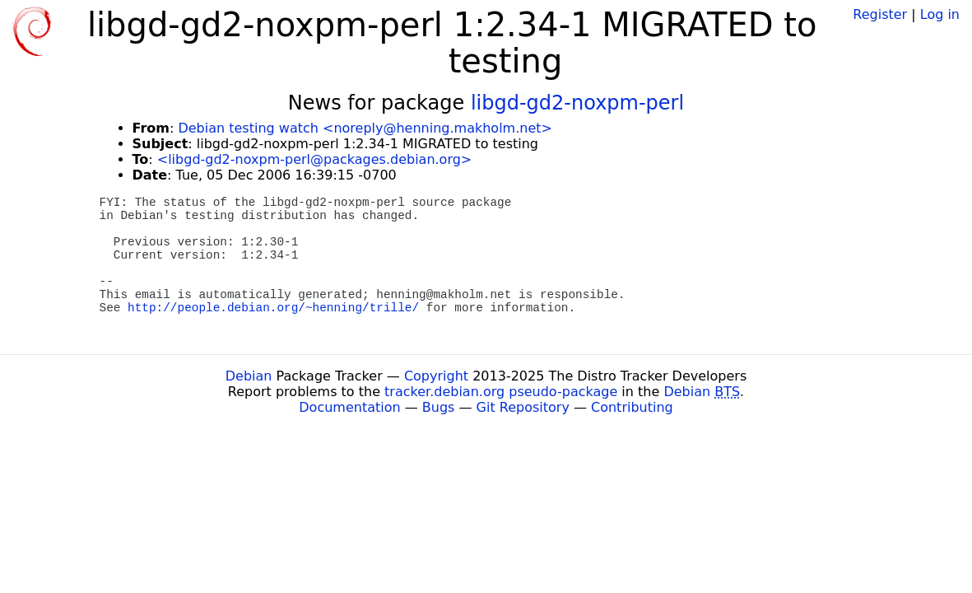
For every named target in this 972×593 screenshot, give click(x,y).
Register (880, 14)
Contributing (632, 407)
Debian (249, 376)
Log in (940, 14)
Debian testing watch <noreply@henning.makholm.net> (364, 128)
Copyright (436, 376)
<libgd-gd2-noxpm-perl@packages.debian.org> (314, 159)
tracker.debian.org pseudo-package (500, 391)
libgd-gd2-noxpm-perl (577, 102)
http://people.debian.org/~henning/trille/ (273, 308)
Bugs (438, 407)
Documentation (349, 407)
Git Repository (523, 407)
